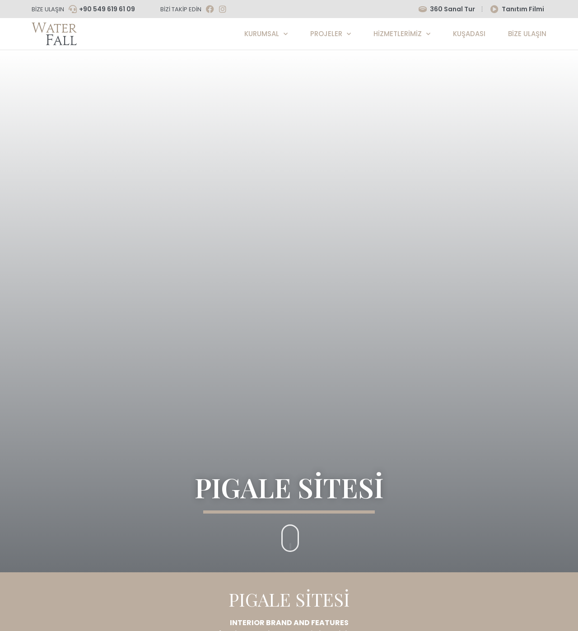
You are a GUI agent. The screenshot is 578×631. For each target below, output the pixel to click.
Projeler (330, 34)
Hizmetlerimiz (401, 34)
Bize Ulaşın (527, 33)
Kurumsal (266, 34)
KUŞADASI (469, 33)
